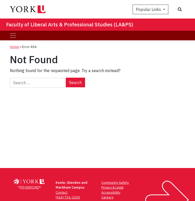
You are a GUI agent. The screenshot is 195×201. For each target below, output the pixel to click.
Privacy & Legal (112, 187)
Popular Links (149, 9)
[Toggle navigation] (13, 35)
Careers (107, 197)
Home (14, 47)
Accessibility (110, 192)
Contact (62, 192)
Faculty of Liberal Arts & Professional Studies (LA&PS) (69, 24)
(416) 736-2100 (68, 197)
